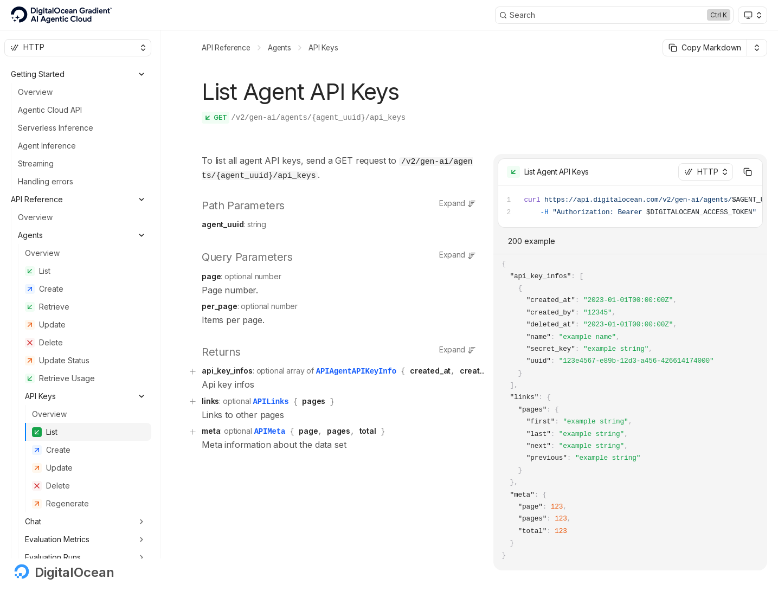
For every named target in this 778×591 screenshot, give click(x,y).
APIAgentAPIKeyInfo (356, 368)
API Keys (323, 47)
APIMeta (270, 426)
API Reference (226, 47)
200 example (531, 241)
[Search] (614, 15)
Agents (279, 47)
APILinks (270, 397)
